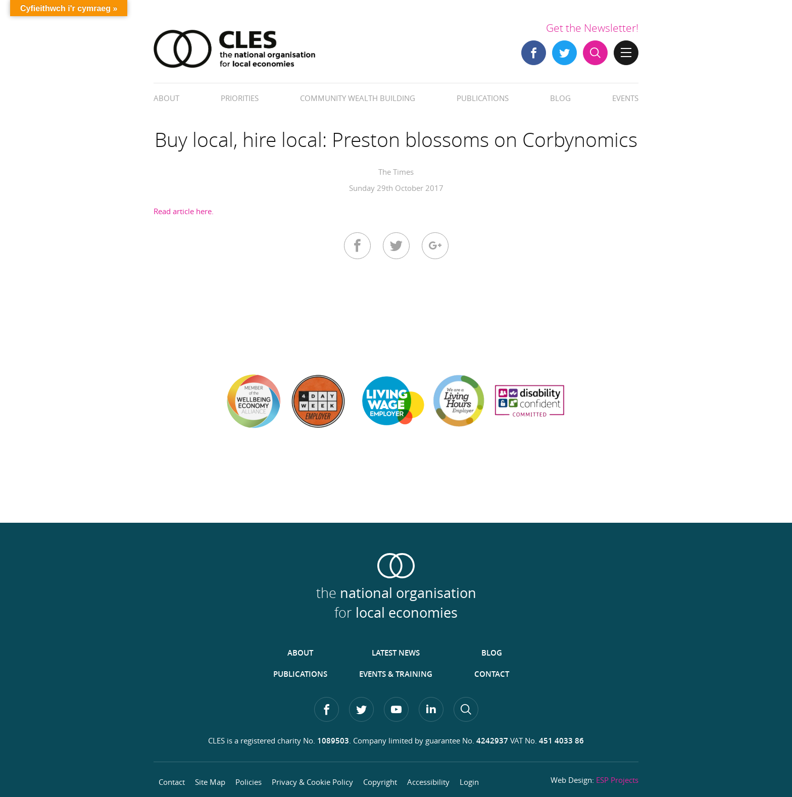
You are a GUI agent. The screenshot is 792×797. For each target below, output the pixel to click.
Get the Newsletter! (592, 28)
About (166, 98)
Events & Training (395, 674)
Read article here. (184, 211)
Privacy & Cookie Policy (312, 782)
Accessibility (428, 782)
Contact (491, 674)
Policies (248, 782)
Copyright (380, 782)
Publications (483, 98)
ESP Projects (617, 780)
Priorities (240, 98)
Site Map (210, 782)
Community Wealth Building (357, 98)
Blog (560, 98)
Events (625, 98)
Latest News (396, 652)
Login (469, 782)
